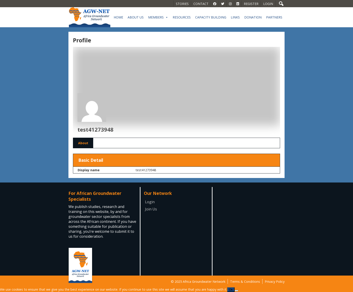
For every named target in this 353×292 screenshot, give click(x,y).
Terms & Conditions (245, 281)
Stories (182, 4)
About (83, 143)
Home (118, 17)
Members (158, 17)
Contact (200, 4)
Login (268, 4)
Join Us (151, 209)
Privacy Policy (275, 281)
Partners (274, 17)
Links (235, 17)
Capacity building (210, 17)
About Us (136, 17)
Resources (182, 17)
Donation (253, 17)
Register (251, 4)
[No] (236, 290)
